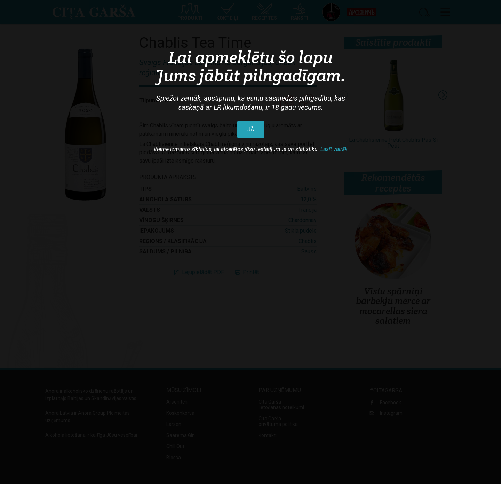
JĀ (250, 129)
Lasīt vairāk (334, 149)
